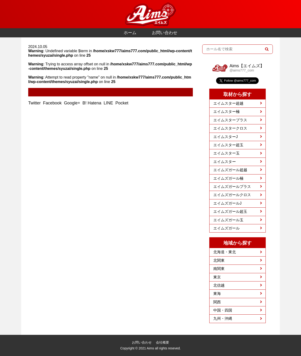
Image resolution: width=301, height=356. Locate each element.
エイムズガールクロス (232, 195)
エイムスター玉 (226, 153)
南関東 (219, 269)
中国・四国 (222, 310)
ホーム (130, 32)
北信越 (219, 285)
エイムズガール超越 (230, 170)
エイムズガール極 (228, 178)
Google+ (72, 103)
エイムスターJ (225, 137)
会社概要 (162, 342)
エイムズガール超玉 (230, 212)
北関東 (219, 260)
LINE (109, 103)
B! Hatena (93, 103)
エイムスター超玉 (228, 145)
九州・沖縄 (222, 318)
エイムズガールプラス (232, 187)
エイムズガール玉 (228, 220)
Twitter (35, 103)
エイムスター (224, 162)
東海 (217, 294)
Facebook (53, 103)
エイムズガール (226, 228)
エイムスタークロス (230, 128)
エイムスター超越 (228, 103)
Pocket (122, 103)
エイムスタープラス (230, 120)
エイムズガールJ (227, 203)
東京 (217, 277)
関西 (217, 302)
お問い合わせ (164, 32)
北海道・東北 (224, 252)
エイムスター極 (226, 112)
